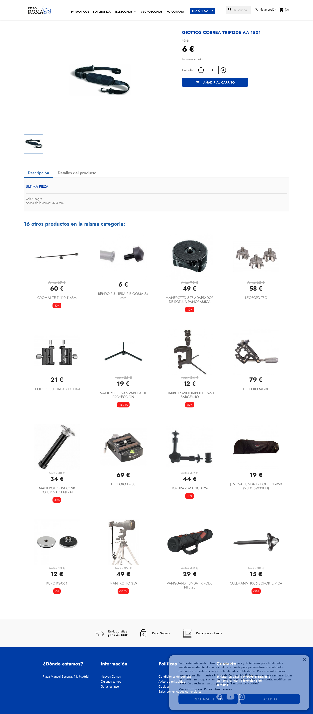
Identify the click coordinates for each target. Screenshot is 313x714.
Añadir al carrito (215, 82)
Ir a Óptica (200, 11)
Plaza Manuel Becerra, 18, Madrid (66, 677)
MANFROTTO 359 (123, 583)
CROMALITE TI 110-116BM (57, 297)
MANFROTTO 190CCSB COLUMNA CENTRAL (57, 490)
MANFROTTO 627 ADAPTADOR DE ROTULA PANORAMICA (190, 299)
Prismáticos (80, 12)
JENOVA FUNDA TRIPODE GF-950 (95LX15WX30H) (256, 486)
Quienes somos (111, 682)
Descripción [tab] (38, 173)
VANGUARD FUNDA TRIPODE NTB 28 (190, 585)
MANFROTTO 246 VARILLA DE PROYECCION (123, 395)
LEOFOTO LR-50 (123, 484)
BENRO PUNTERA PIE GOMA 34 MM (123, 295)
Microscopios (151, 12)
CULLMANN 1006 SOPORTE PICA (256, 583)
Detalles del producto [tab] (77, 173)
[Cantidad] (212, 70)
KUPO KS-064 (56, 583)
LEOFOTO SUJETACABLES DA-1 (57, 389)
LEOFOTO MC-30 (256, 389)
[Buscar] (238, 10)
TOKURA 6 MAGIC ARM (189, 488)
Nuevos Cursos (111, 677)
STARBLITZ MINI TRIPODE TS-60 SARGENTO (189, 395)
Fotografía (175, 12)
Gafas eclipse (110, 687)
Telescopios (124, 12)
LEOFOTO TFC (256, 297)
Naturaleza (102, 12)
